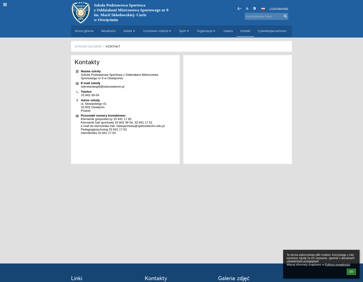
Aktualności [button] (108, 31)
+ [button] (239, 8)
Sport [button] (184, 31)
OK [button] (351, 271)
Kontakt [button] (245, 31)
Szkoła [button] (129, 31)
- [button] (247, 8)
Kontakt (113, 46)
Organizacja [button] (206, 31)
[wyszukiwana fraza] (266, 16)
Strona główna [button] (84, 31)
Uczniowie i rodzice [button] (157, 31)
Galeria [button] (228, 31)
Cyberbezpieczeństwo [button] (272, 31)
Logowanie (278, 9)
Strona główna (88, 46)
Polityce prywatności (337, 264)
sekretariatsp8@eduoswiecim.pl (102, 86)
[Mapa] (237, 109)
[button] (263, 9)
